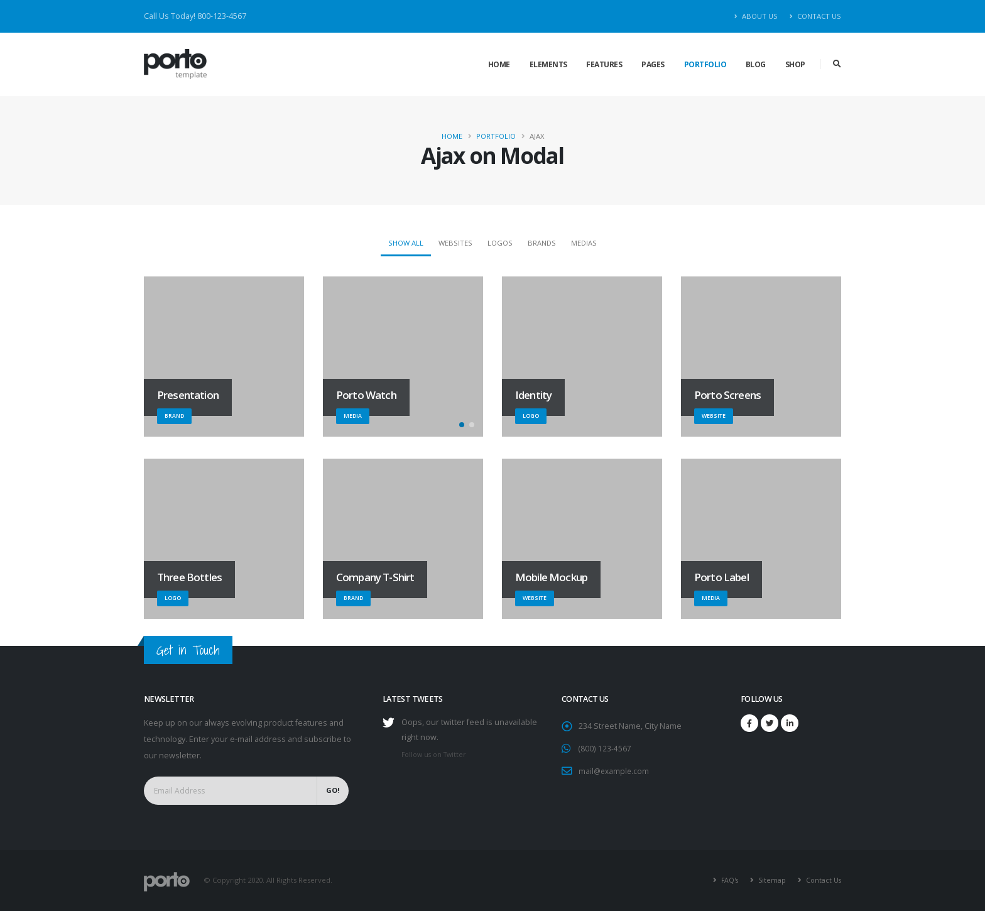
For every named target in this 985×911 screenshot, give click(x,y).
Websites (455, 243)
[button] (462, 424)
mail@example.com (615, 770)
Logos (500, 243)
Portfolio (705, 64)
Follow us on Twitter (436, 754)
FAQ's (726, 880)
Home (499, 64)
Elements (548, 64)
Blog (756, 64)
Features (604, 64)
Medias (584, 243)
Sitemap (769, 880)
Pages (653, 64)
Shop (795, 64)
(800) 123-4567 (605, 748)
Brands (542, 243)
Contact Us (815, 16)
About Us (756, 16)
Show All (405, 243)
